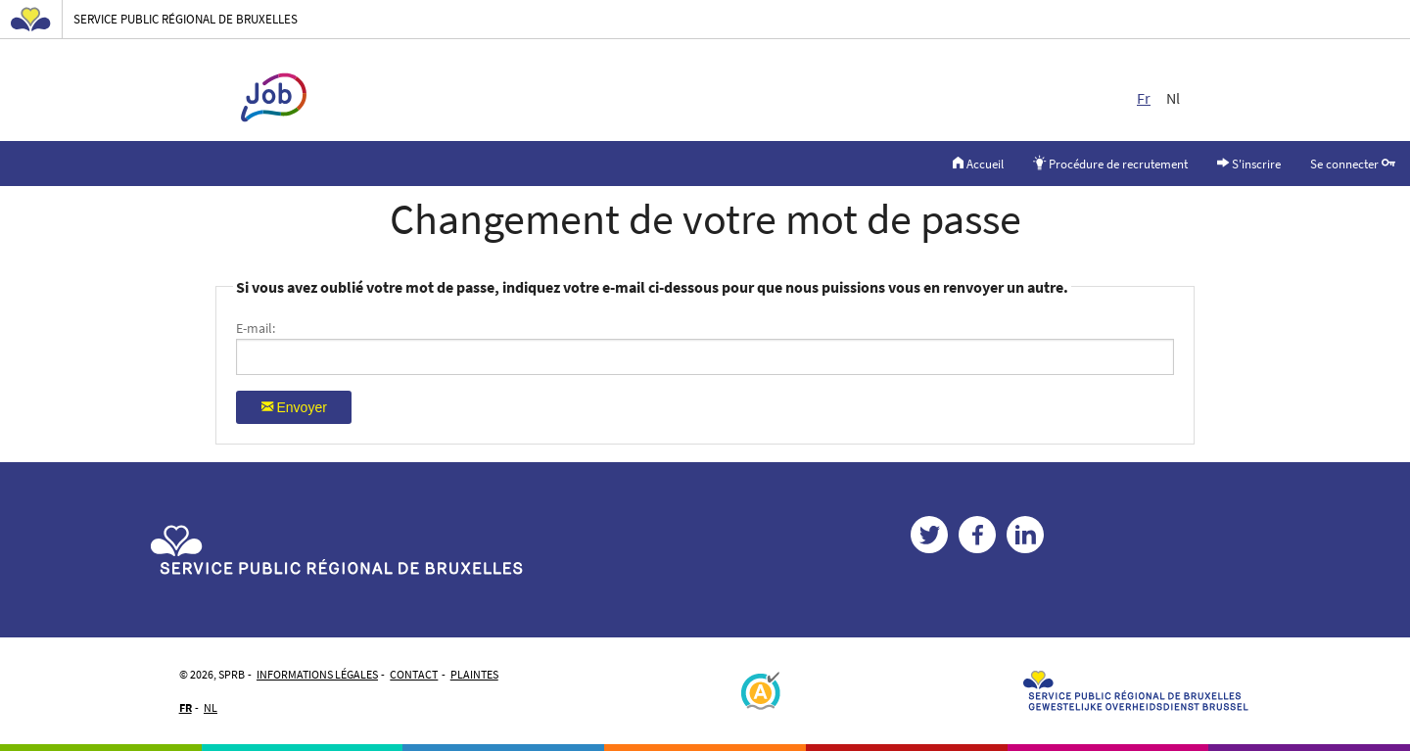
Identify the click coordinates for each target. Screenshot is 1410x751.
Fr (1144, 98)
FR (185, 707)
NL (210, 707)
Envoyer (294, 406)
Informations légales (317, 674)
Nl (1173, 98)
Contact (414, 674)
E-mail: (255, 328)
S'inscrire (1249, 162)
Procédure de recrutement (1110, 162)
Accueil (978, 162)
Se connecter (1352, 162)
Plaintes (474, 674)
